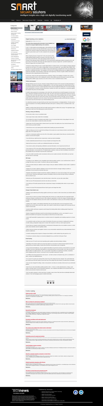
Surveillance (13, 64)
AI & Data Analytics (14, 35)
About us (18, 20)
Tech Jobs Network (14, 29)
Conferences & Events (15, 40)
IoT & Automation (14, 52)
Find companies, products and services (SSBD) (34, 32)
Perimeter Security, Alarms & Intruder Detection (16, 54)
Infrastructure (13, 48)
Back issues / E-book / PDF (29, 20)
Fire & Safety (13, 45)
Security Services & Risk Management (15, 60)
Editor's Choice (14, 28)
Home (12, 20)
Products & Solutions (15, 58)
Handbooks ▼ (57, 20)
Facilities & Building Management (14, 43)
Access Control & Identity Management (16, 34)
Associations (13, 39)
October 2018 (28, 41)
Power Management (15, 56)
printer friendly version (70, 39)
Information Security (15, 47)
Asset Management (14, 37)
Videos (12, 67)
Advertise (46, 20)
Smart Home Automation (16, 62)
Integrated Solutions (15, 50)
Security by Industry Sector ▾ (16, 69)
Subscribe (40, 20)
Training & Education (15, 66)
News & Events (14, 31)
